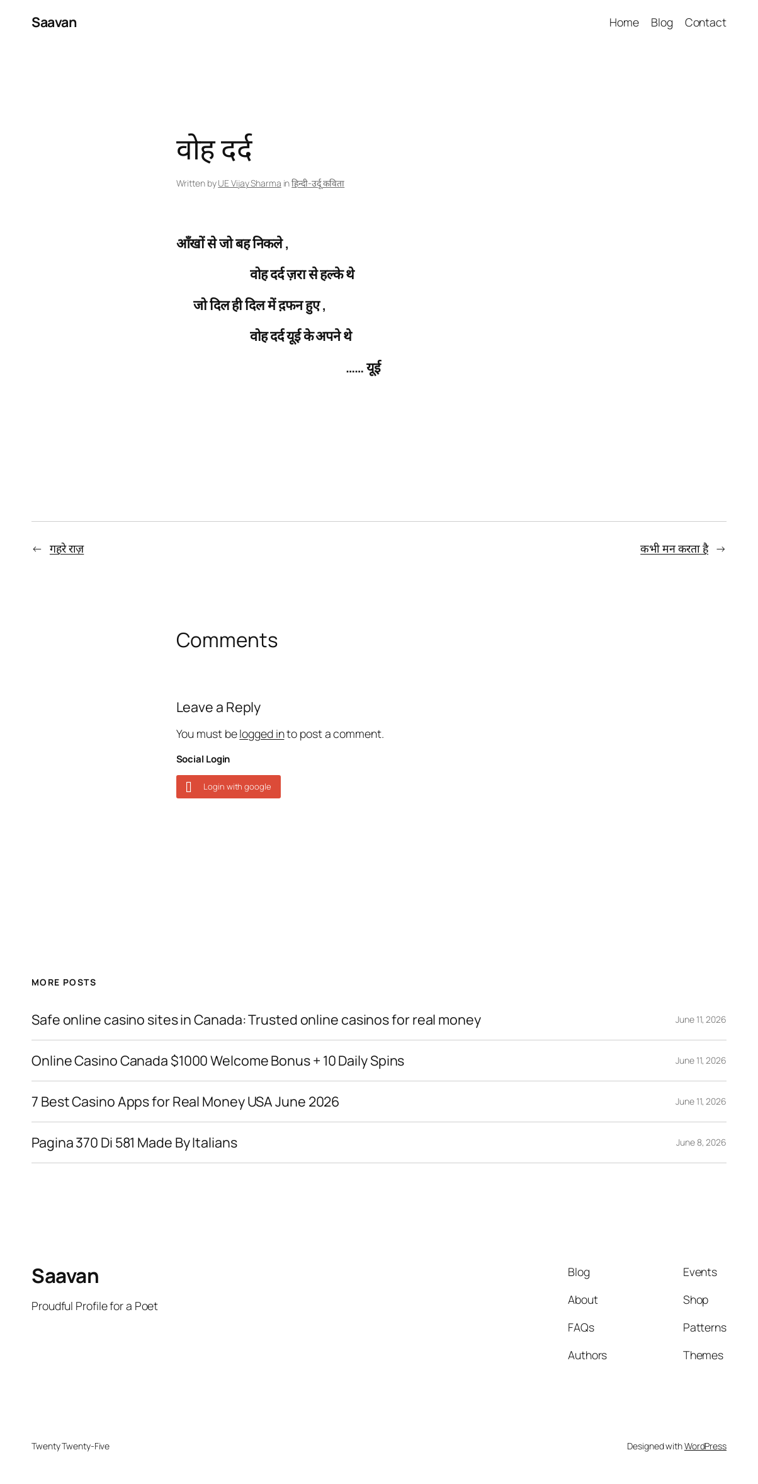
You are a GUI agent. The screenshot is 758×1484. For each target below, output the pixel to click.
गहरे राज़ (67, 548)
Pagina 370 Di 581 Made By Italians (134, 1142)
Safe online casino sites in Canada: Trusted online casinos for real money (256, 1019)
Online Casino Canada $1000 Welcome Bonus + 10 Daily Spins (217, 1060)
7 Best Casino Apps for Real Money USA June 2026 (185, 1101)
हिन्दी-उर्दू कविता (317, 183)
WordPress (705, 1446)
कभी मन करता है (674, 548)
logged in (261, 733)
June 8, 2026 (701, 1142)
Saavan (53, 22)
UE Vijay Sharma (249, 183)
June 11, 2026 (701, 1019)
